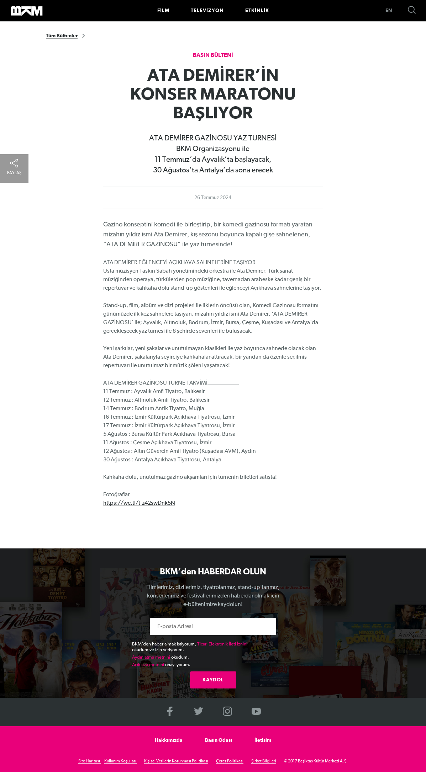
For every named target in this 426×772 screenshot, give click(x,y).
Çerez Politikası (229, 761)
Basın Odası (218, 740)
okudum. (160, 657)
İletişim (262, 740)
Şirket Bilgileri (263, 761)
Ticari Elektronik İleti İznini (222, 644)
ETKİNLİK (257, 10)
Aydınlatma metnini (151, 657)
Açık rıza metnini (148, 665)
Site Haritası (89, 761)
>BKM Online (27, 11)
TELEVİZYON (207, 10)
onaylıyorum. (161, 665)
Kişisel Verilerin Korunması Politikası (176, 761)
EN (388, 10)
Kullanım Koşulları (120, 761)
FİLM (163, 10)
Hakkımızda (169, 740)
